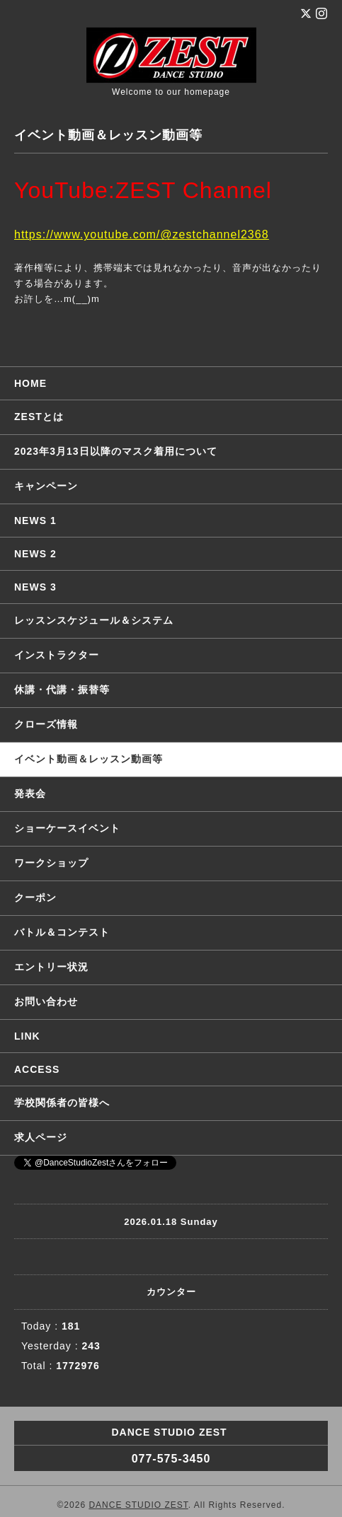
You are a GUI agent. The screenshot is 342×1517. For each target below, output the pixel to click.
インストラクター (56, 655)
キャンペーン (46, 486)
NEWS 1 (35, 520)
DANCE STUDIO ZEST (138, 1505)
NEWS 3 (35, 587)
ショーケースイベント (67, 828)
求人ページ (40, 1137)
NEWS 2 (35, 553)
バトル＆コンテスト (62, 932)
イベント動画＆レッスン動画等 (88, 759)
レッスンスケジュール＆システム (93, 620)
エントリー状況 (51, 966)
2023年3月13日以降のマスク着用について (115, 451)
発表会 (30, 793)
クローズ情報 (46, 724)
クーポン (35, 897)
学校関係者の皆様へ (62, 1102)
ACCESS (36, 1069)
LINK (27, 1036)
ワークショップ (51, 862)
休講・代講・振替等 (62, 689)
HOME (30, 383)
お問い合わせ (46, 1001)
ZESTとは (39, 416)
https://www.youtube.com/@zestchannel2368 (141, 234)
